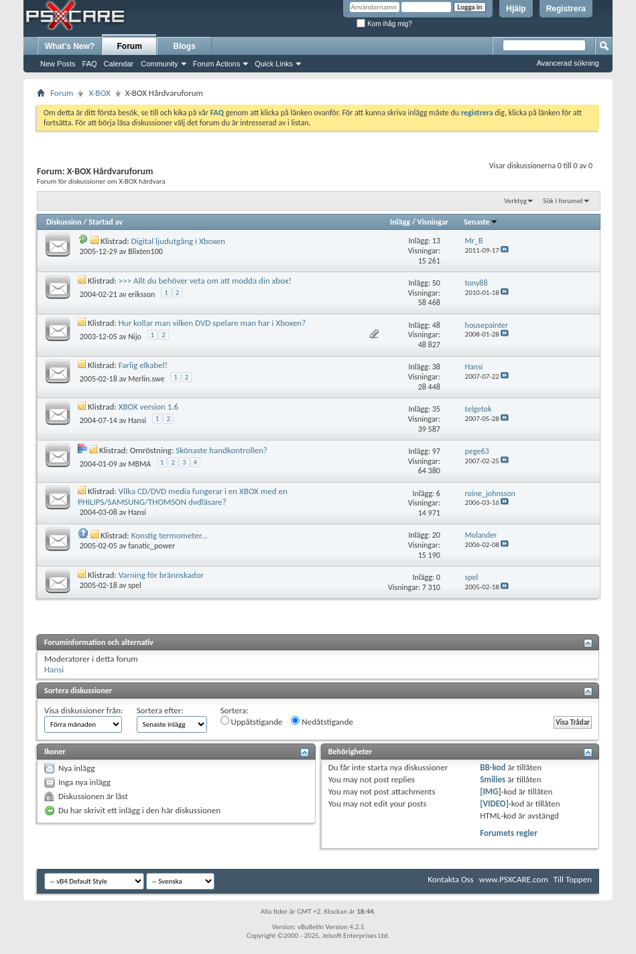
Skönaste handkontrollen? (221, 450)
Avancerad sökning (568, 63)
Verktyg (515, 200)
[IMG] (490, 791)
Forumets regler (508, 833)
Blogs (185, 46)
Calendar (119, 64)
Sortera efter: (160, 710)
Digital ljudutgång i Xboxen (178, 241)
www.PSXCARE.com (513, 879)
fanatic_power (151, 545)
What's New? (69, 46)
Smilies (492, 779)
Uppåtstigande (251, 721)
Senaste (481, 222)
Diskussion (64, 222)
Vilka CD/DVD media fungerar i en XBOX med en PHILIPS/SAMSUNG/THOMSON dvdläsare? (183, 496)
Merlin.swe (146, 378)
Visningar (433, 222)
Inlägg (400, 222)
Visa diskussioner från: (83, 710)
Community (159, 64)
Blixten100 (145, 251)
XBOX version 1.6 (148, 407)
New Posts (58, 64)
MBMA (139, 464)
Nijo (134, 336)
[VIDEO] (494, 803)
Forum (129, 46)
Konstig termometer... (169, 535)
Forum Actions (216, 64)
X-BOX (99, 93)
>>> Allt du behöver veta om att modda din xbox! (205, 281)
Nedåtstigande (322, 721)
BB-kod (492, 767)
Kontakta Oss (451, 879)
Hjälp (515, 8)
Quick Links (274, 64)
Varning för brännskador (161, 575)
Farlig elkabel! (143, 365)
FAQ (89, 64)
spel (134, 585)
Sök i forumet (563, 200)
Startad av (105, 222)
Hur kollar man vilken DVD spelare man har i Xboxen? (212, 323)
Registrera (566, 8)
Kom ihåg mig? (384, 23)
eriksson (141, 294)
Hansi (137, 420)
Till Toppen (573, 879)
